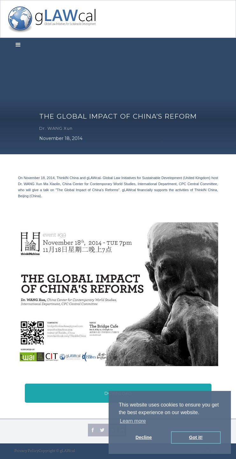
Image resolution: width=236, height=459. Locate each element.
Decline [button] (144, 437)
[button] (18, 44)
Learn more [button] (133, 421)
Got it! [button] (196, 437)
